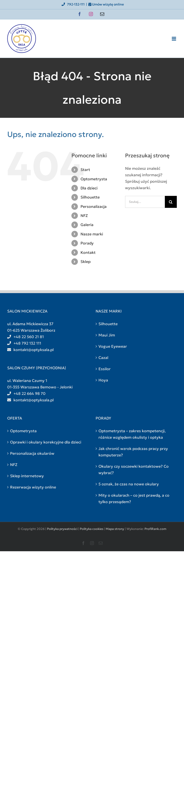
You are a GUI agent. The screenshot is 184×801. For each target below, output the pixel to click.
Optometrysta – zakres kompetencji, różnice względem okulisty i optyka (132, 434)
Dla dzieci (89, 188)
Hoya (103, 380)
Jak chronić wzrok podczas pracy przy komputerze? (133, 451)
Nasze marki (91, 234)
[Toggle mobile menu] (174, 38)
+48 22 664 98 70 (26, 393)
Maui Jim (106, 335)
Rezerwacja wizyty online (33, 487)
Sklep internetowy (27, 475)
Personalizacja (93, 206)
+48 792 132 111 (24, 343)
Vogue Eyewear (112, 346)
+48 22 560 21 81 (25, 336)
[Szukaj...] (145, 202)
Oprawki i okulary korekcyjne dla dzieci (45, 442)
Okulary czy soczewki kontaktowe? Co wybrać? (133, 469)
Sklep (85, 261)
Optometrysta (93, 178)
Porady (87, 243)
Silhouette (90, 197)
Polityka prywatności (62, 529)
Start (85, 169)
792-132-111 (72, 4)
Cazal (103, 357)
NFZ (84, 215)
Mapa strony (115, 529)
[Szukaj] (171, 202)
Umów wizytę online (106, 4)
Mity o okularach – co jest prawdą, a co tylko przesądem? (133, 498)
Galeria (86, 224)
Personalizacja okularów (32, 453)
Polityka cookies (91, 529)
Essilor (104, 368)
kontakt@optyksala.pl (30, 349)
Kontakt (88, 252)
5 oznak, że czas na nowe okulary (128, 484)
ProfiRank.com (155, 529)
